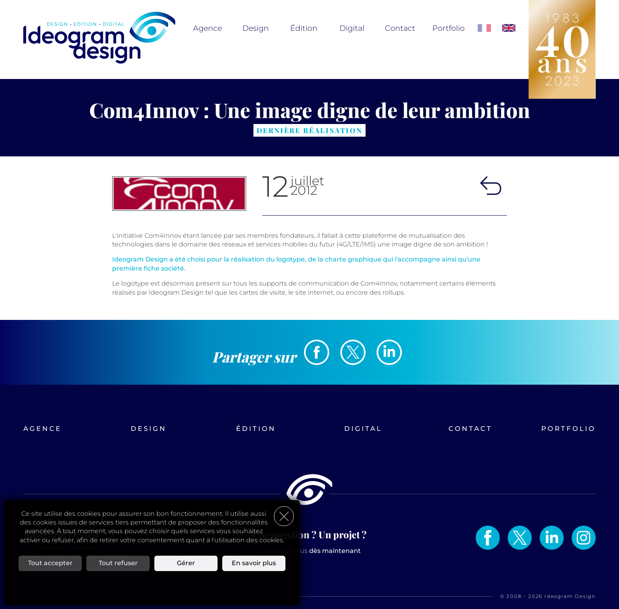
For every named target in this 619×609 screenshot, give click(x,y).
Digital (352, 28)
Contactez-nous (309, 550)
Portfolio (448, 28)
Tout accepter (50, 563)
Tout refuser (118, 563)
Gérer (186, 563)
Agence (207, 28)
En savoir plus (254, 563)
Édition (303, 28)
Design (255, 28)
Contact (400, 28)
